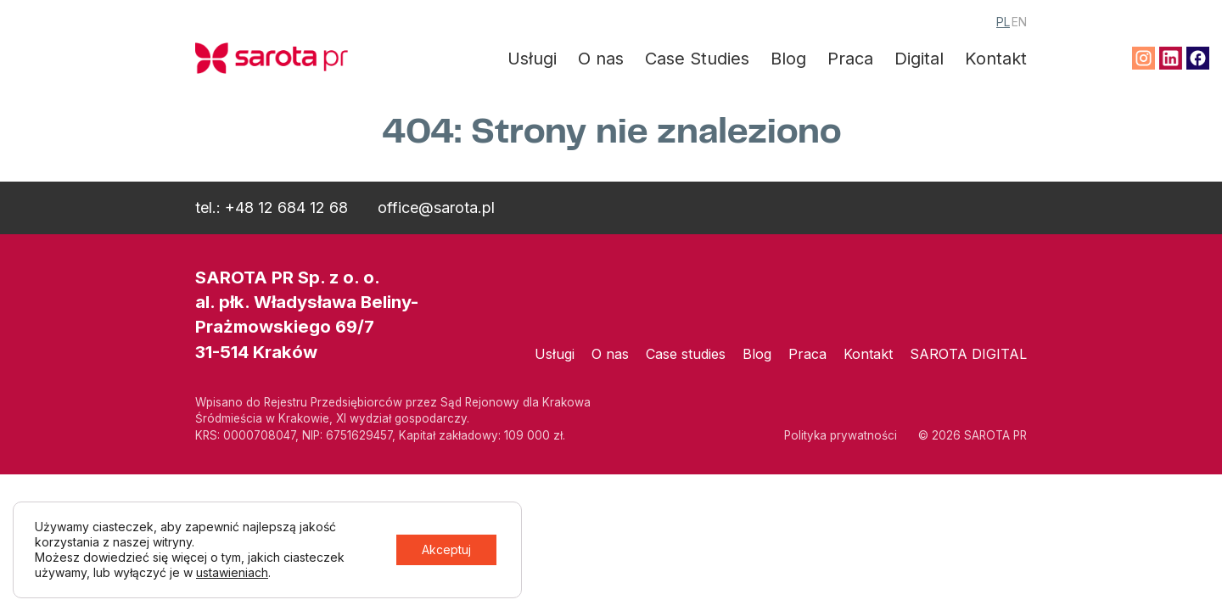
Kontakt (996, 58)
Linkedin (1170, 58)
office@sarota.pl (436, 207)
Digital (919, 58)
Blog (788, 58)
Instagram (1143, 58)
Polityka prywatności (840, 435)
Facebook (1197, 58)
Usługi (532, 58)
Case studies (686, 353)
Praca (850, 58)
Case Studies (697, 58)
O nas (601, 58)
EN (1019, 21)
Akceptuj (446, 549)
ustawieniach (232, 572)
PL (1003, 21)
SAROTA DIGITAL (968, 353)
